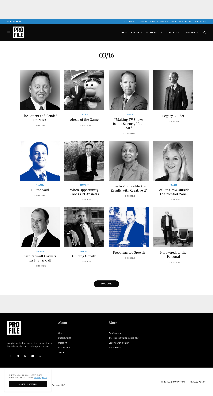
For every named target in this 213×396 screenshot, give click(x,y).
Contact (62, 352)
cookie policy (40, 377)
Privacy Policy (198, 381)
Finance (84, 115)
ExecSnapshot (130, 21)
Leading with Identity (181, 21)
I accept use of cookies (28, 384)
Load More (106, 284)
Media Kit (62, 342)
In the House (200, 21)
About (61, 333)
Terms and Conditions (173, 381)
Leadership (40, 251)
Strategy (129, 115)
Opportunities (64, 337)
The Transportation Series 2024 (153, 21)
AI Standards (64, 347)
